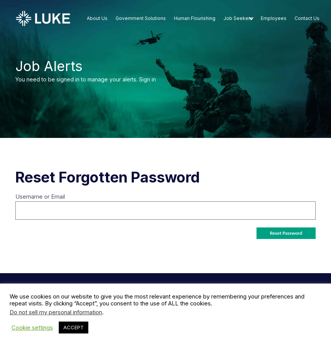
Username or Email (40, 196)
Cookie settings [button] (32, 327)
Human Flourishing (194, 18)
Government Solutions (141, 18)
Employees (273, 18)
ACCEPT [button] (73, 327)
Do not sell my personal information (56, 312)
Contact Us (307, 18)
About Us (97, 18)
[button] (251, 18)
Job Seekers (238, 18)
